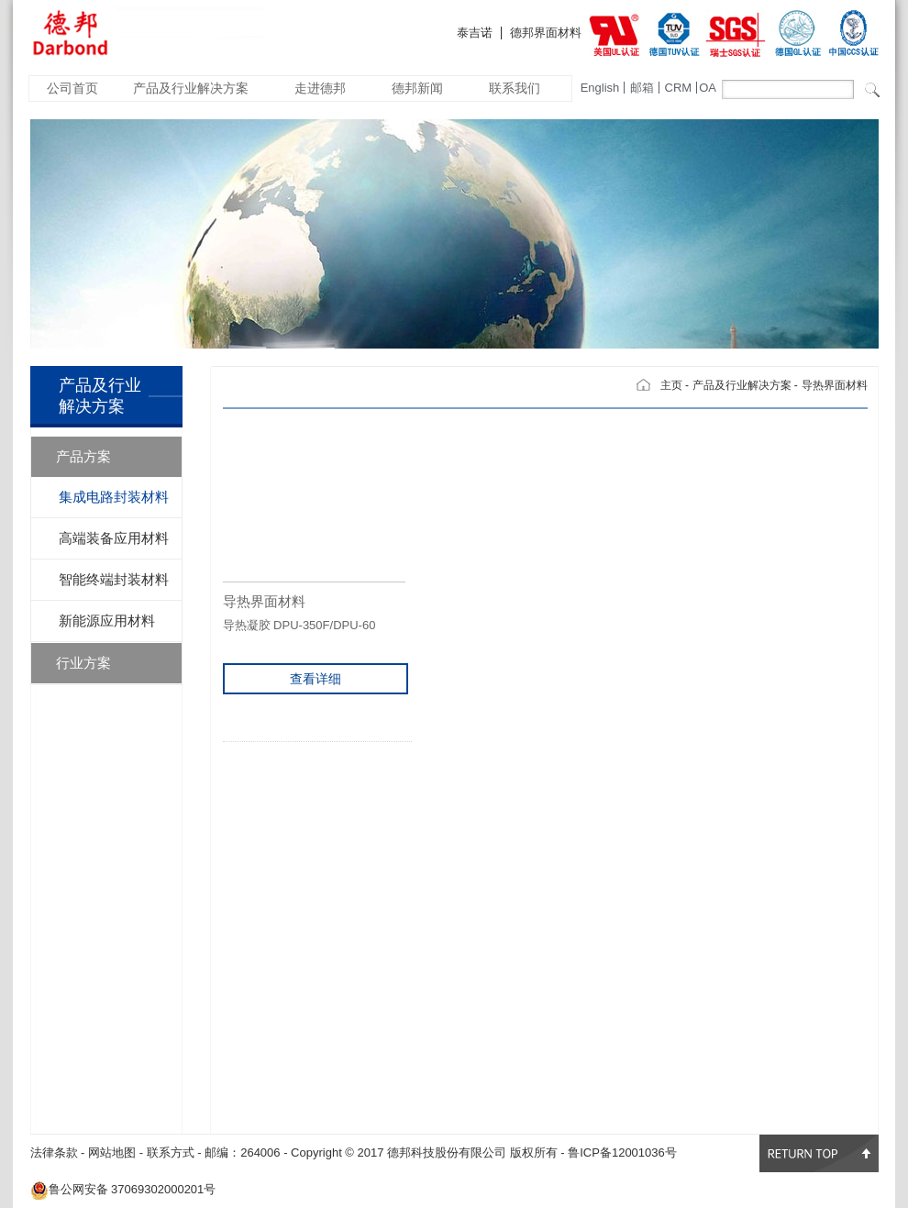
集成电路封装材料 (114, 496)
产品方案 (83, 456)
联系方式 (170, 1152)
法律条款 (54, 1152)
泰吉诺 (475, 32)
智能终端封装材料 (114, 579)
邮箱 (642, 87)
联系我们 (514, 88)
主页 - (674, 385)
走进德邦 (320, 88)
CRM (678, 87)
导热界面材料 (835, 385)
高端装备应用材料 (114, 538)
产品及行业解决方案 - (745, 385)
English (600, 87)
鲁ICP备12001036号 (622, 1152)
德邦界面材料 (545, 32)
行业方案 (83, 662)
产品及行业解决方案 (191, 88)
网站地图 (112, 1152)
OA (707, 87)
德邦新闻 (417, 88)
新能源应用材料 (107, 620)
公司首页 (72, 88)
